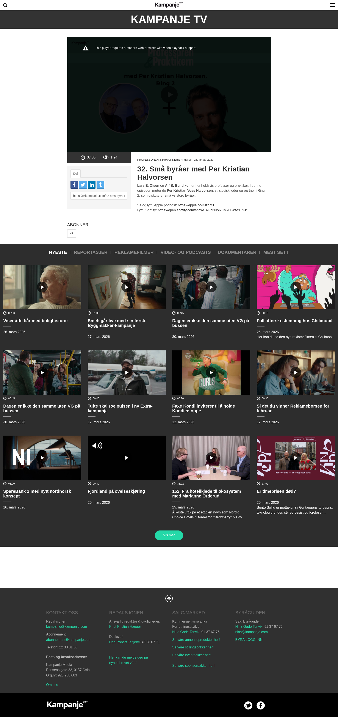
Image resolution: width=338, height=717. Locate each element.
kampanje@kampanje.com (66, 626)
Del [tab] (75, 173)
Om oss (52, 685)
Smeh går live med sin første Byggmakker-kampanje (117, 323)
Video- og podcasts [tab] (186, 252)
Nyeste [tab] (58, 252)
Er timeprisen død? (276, 491)
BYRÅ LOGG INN (249, 640)
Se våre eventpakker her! (191, 655)
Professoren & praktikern (158, 159)
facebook (261, 705)
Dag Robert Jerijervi (124, 642)
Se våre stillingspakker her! (193, 647)
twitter (248, 705)
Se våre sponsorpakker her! (193, 665)
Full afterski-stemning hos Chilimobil (294, 320)
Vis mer (169, 535)
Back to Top (169, 598)
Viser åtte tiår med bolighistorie (35, 320)
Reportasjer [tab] (91, 252)
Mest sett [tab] (276, 252)
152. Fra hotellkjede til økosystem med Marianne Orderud (206, 493)
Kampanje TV (169, 19)
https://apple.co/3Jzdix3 (196, 205)
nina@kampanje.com (251, 632)
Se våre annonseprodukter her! (196, 640)
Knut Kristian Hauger (125, 626)
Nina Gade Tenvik (185, 632)
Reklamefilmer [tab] (134, 252)
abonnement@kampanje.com (68, 640)
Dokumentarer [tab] (237, 252)
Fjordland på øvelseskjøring (116, 491)
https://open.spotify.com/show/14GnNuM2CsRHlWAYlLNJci (203, 210)
